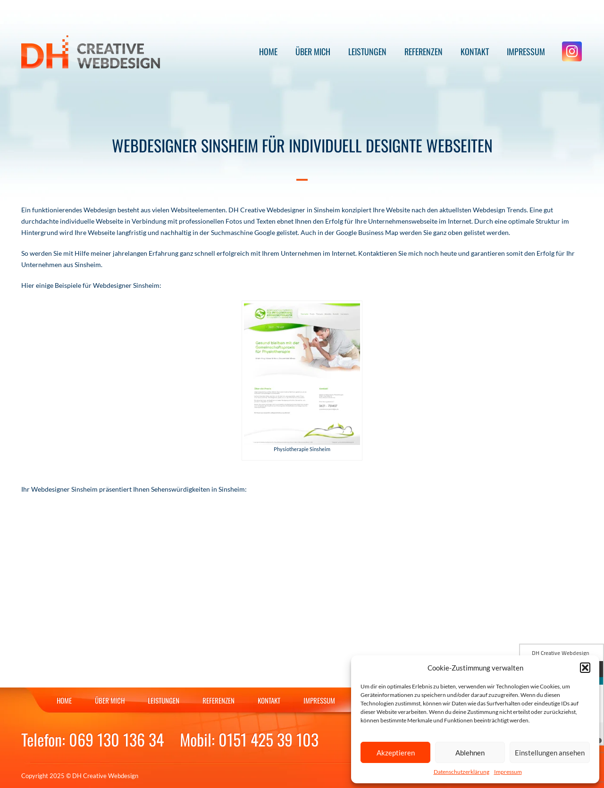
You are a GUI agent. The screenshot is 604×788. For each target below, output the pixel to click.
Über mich (312, 51)
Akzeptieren (396, 752)
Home (268, 51)
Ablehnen (470, 752)
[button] (585, 667)
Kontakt (475, 51)
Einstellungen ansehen (550, 752)
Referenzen (423, 51)
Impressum (508, 771)
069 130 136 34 (116, 739)
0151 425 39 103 (268, 739)
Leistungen (367, 51)
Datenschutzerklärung (461, 771)
